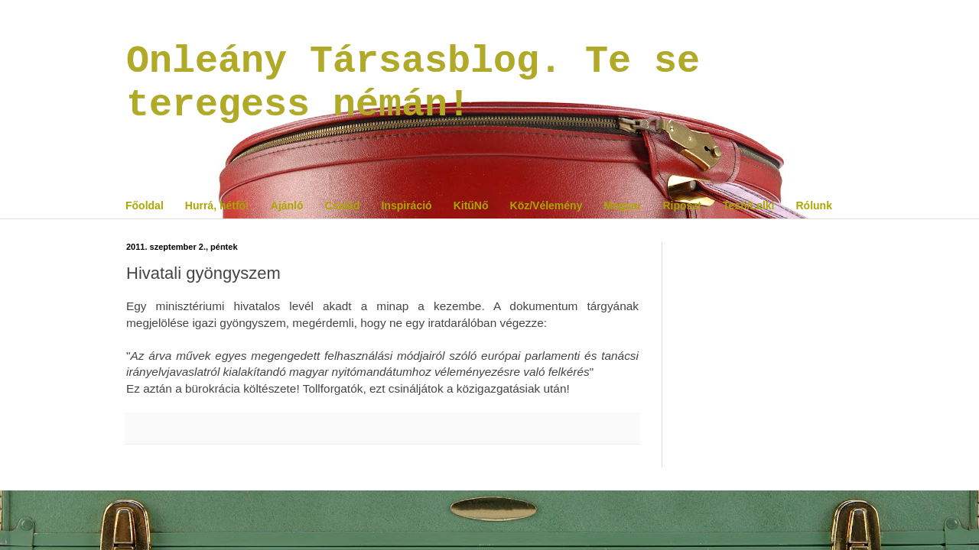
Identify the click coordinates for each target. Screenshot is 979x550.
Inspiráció (406, 205)
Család (342, 205)
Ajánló (287, 205)
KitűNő (471, 205)
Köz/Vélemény (546, 205)
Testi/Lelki (748, 205)
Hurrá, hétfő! (217, 205)
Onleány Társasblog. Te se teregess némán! (413, 83)
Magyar (622, 205)
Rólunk (813, 205)
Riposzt (681, 205)
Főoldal (144, 205)
